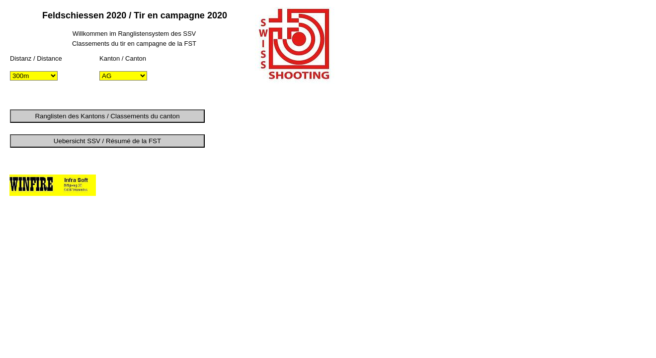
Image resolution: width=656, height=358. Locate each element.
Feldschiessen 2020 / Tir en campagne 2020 (134, 15)
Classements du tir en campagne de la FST (134, 43)
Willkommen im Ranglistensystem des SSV (134, 33)
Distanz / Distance (36, 58)
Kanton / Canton (122, 58)
